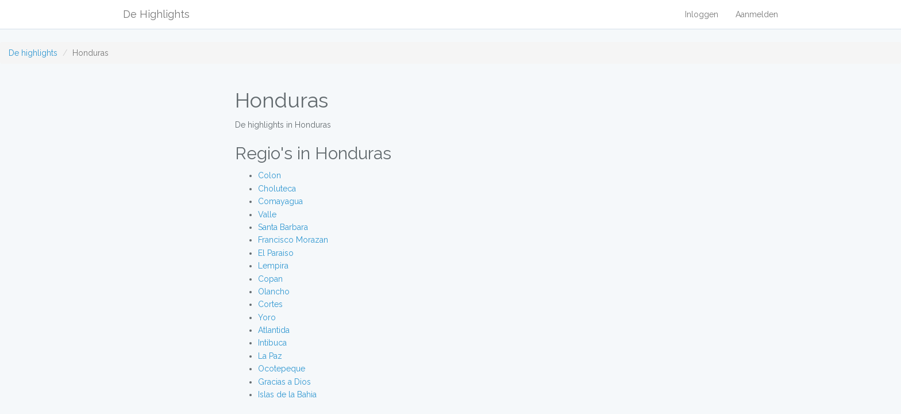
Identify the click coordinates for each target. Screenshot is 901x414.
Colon (269, 175)
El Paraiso (276, 253)
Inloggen (701, 14)
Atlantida (274, 330)
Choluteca (277, 188)
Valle (267, 214)
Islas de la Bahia (287, 394)
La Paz (270, 356)
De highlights (33, 52)
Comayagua (280, 201)
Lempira (273, 265)
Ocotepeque (281, 368)
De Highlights (156, 14)
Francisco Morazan (293, 239)
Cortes (270, 304)
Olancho (274, 291)
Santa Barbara (283, 227)
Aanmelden (757, 14)
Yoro (267, 317)
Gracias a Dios (284, 381)
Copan (270, 278)
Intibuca (272, 342)
